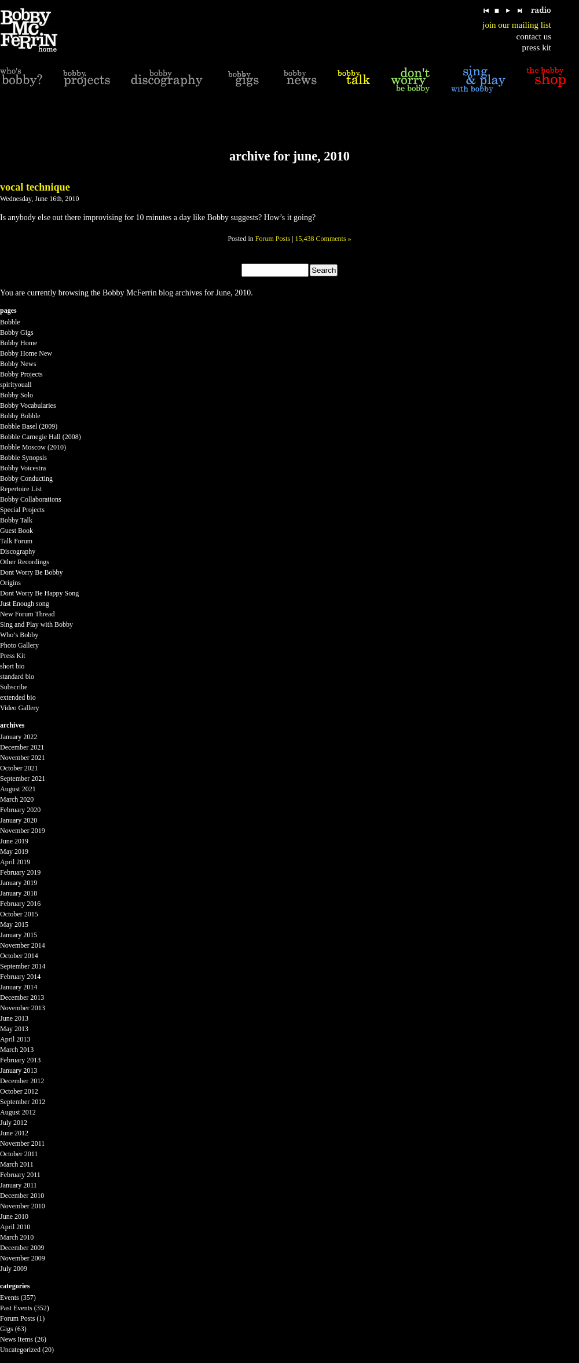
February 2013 (20, 1060)
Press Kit (12, 656)
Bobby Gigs (17, 332)
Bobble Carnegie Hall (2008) (40, 437)
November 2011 (22, 1143)
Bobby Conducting (26, 478)
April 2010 (15, 1227)
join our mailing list (516, 25)
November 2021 (22, 758)
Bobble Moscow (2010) (33, 447)
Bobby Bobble (20, 416)
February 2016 (20, 904)
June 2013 (14, 1018)
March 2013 (17, 1050)
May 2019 (14, 851)
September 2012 (22, 1102)
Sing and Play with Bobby (36, 624)
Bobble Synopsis (23, 458)
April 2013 (15, 1039)
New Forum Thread (27, 614)
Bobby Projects (21, 374)
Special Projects (22, 510)
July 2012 (13, 1123)
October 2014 (19, 956)
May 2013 (14, 1029)
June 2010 (14, 1216)
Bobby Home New (26, 353)
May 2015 (14, 924)
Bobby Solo (16, 395)
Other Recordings (24, 562)
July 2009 (13, 1269)
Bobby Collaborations (30, 499)
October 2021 (19, 768)
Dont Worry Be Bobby (31, 572)
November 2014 (22, 945)
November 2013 (22, 1008)
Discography (17, 551)
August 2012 (18, 1112)
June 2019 (14, 841)
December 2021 (22, 747)
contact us (533, 36)
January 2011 (18, 1185)
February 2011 (20, 1175)
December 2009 (22, 1248)
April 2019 (15, 862)
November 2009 (22, 1258)
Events (9, 1297)
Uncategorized (20, 1350)
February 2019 (20, 872)
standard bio (17, 677)
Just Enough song (24, 604)
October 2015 (19, 914)
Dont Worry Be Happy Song (39, 593)
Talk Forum (16, 541)
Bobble (10, 322)
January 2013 (18, 1070)
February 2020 (20, 810)
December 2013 (22, 997)
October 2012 (19, 1091)
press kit (536, 47)
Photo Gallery (19, 645)
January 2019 (18, 883)
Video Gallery (19, 708)
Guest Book (16, 531)
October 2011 (19, 1154)
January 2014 (18, 987)
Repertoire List (21, 489)
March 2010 (17, 1237)
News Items (16, 1339)
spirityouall (16, 385)
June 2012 (14, 1133)
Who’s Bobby (19, 635)
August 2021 (18, 789)
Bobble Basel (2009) (28, 426)
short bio (12, 666)
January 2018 (18, 893)
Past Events (16, 1308)
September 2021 (22, 778)
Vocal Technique (35, 187)
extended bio (18, 697)
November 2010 (22, 1206)
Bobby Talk (16, 520)
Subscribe (13, 687)
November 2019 (22, 831)
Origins (10, 583)
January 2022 (18, 737)
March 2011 (17, 1164)
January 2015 (18, 935)
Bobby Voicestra (23, 468)
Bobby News (18, 364)
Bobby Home (18, 343)
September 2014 (22, 966)
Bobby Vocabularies (28, 405)
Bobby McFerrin (129, 292)
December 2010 (22, 1196)
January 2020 (18, 820)
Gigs (6, 1329)
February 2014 (20, 977)
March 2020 (17, 799)
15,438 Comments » (323, 239)
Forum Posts (272, 239)
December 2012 (22, 1081)
